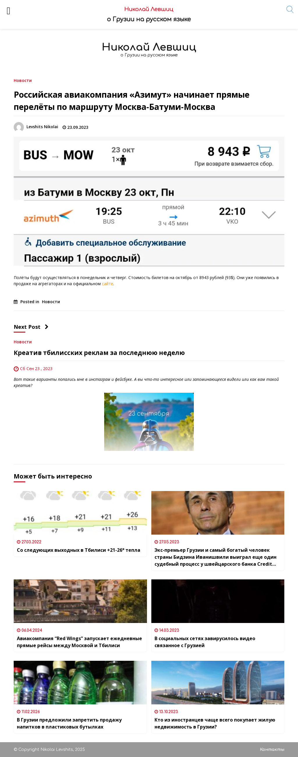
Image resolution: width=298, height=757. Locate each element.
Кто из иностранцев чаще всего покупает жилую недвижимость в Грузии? (215, 723)
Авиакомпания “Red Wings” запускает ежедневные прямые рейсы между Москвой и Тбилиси (79, 642)
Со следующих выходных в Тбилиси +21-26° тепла (78, 550)
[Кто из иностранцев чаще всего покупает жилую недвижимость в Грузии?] (218, 682)
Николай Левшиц (149, 47)
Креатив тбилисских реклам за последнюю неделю (99, 353)
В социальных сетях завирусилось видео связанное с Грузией (205, 642)
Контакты (272, 749)
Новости (23, 80)
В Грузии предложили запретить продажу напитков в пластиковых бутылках (69, 723)
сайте (107, 283)
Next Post (31, 326)
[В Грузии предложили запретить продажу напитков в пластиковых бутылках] (80, 682)
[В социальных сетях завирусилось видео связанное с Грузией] (218, 601)
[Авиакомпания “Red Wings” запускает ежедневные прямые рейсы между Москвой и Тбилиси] (80, 601)
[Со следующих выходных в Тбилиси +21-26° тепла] (80, 513)
